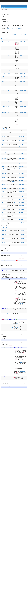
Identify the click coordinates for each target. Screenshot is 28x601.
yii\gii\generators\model (5, 21)
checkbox (7, 279)
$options (3, 81)
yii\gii (3, 4)
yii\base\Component (9, 29)
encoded (17, 323)
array (9, 63)
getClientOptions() (4, 238)
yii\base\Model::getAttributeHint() (16, 321)
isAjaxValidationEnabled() (5, 242)
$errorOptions (3, 63)
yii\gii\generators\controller (5, 14)
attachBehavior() (4, 148)
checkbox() (3, 163)
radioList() (3, 212)
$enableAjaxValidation (4, 55)
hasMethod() (3, 191)
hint (7, 319)
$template (3, 95)
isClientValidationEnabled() (5, 244)
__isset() (3, 140)
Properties (6, 27)
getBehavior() (3, 184)
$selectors (3, 90)
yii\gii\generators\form (5, 19)
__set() (2, 142)
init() (2, 199)
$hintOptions (3, 70)
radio (7, 347)
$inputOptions (3, 73)
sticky (7, 386)
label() (2, 202)
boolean (9, 41)
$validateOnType (4, 112)
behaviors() (9, 178)
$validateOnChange (4, 106)
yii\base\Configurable (10, 30)
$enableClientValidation (5, 59)
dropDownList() (4, 173)
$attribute (3, 46)
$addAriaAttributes (4, 41)
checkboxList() (3, 164)
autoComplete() (4, 152)
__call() (3, 131)
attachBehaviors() (4, 149)
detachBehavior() (4, 168)
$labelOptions (3, 76)
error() (2, 180)
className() (3, 166)
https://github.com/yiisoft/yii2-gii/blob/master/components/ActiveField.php (16, 34)
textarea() (3, 219)
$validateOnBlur (4, 101)
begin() (2, 153)
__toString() (3, 144)
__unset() (3, 146)
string (9, 46)
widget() (3, 222)
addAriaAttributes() (4, 230)
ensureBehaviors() (4, 177)
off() (2, 205)
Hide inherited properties (4, 38)
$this (5, 279)
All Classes (2, 27)
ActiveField (3, 7)
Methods (9, 27)
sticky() (2, 215)
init (6, 340)
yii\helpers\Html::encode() (22, 303)
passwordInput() (4, 209)
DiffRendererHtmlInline (5, 9)
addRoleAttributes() (4, 234)
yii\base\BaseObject (15, 29)
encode (21, 294)
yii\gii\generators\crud (5, 16)
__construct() (3, 136)
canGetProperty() (4, 158)
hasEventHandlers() (4, 188)
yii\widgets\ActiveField (18, 28)
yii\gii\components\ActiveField (11, 28)
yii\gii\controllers (4, 12)
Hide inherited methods (4, 128)
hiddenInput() (3, 196)
